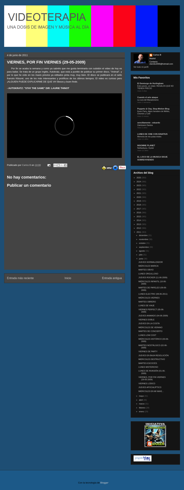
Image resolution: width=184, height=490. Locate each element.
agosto (142, 251)
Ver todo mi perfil (141, 67)
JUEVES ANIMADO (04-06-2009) (153, 316)
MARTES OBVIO (146, 270)
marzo (142, 404)
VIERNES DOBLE (146, 320)
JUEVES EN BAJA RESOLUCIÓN (153, 355)
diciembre (143, 235)
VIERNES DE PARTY (147, 351)
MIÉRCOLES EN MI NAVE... (151, 391)
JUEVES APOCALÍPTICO (149, 387)
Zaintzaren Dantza (145, 125)
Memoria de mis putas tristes (149, 137)
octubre (142, 243)
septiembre (144, 247)
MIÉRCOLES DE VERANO (150, 327)
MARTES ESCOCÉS (147, 363)
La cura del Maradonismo (148, 100)
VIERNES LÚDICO (146, 383)
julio (141, 255)
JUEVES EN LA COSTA (149, 323)
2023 (139, 185)
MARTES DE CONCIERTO (150, 331)
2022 (139, 189)
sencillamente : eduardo (148, 123)
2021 (139, 193)
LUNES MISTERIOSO (148, 367)
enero (142, 411)
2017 (139, 209)
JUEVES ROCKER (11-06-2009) (152, 277)
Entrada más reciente (20, 278)
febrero (142, 408)
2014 (139, 220)
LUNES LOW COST (147, 335)
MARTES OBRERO (147, 302)
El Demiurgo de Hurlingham (150, 83)
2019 (139, 201)
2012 (139, 228)
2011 (139, 232)
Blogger (104, 482)
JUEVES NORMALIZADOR (150, 262)
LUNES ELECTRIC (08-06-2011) (153, 294)
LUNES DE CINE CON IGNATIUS (152, 134)
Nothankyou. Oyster (145, 148)
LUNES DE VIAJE (146, 305)
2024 (139, 182)
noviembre (144, 239)
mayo (141, 396)
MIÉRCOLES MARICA (148, 266)
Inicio (68, 278)
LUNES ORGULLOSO (148, 274)
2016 (139, 212)
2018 (139, 205)
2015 (139, 216)
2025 (139, 178)
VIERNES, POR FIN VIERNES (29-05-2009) (152, 378)
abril (141, 400)
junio (141, 259)
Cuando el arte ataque (147, 97)
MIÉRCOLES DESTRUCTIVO (151, 359)
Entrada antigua (112, 278)
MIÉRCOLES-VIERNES (149, 298)
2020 (139, 197)
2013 (139, 224)
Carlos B (27, 165)
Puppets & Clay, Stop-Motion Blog (153, 109)
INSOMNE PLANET (146, 145)
